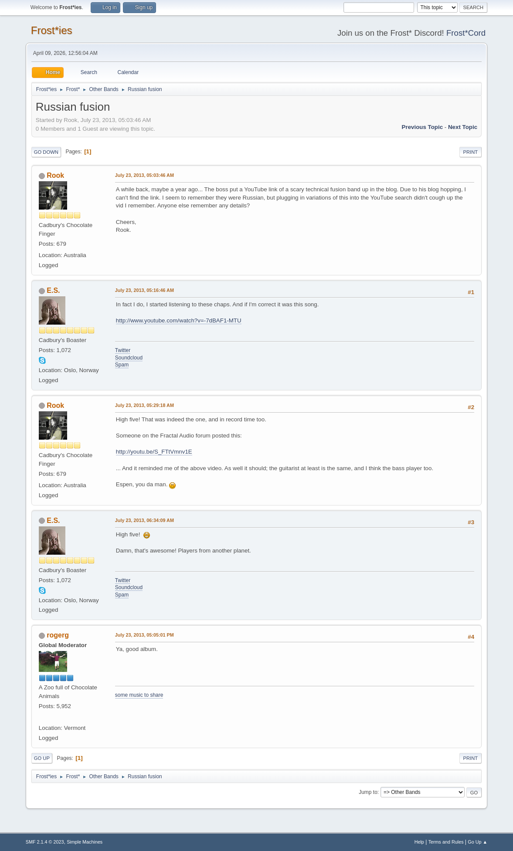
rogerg (58, 635)
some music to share (139, 695)
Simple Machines (84, 841)
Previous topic (422, 127)
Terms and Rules (446, 841)
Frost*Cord (466, 32)
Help (419, 841)
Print (470, 152)
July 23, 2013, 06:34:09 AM (144, 520)
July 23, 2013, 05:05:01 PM (144, 634)
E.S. (53, 290)
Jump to (368, 792)
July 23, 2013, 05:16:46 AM (144, 290)
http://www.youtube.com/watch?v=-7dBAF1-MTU (178, 320)
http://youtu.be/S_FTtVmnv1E (154, 451)
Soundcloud (129, 358)
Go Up (42, 758)
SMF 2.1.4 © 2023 (45, 841)
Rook (55, 175)
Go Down (46, 152)
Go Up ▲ (477, 841)
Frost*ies (51, 30)
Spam (122, 365)
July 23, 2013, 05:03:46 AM (144, 175)
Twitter (122, 350)
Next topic (462, 127)
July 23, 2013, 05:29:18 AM (144, 405)
